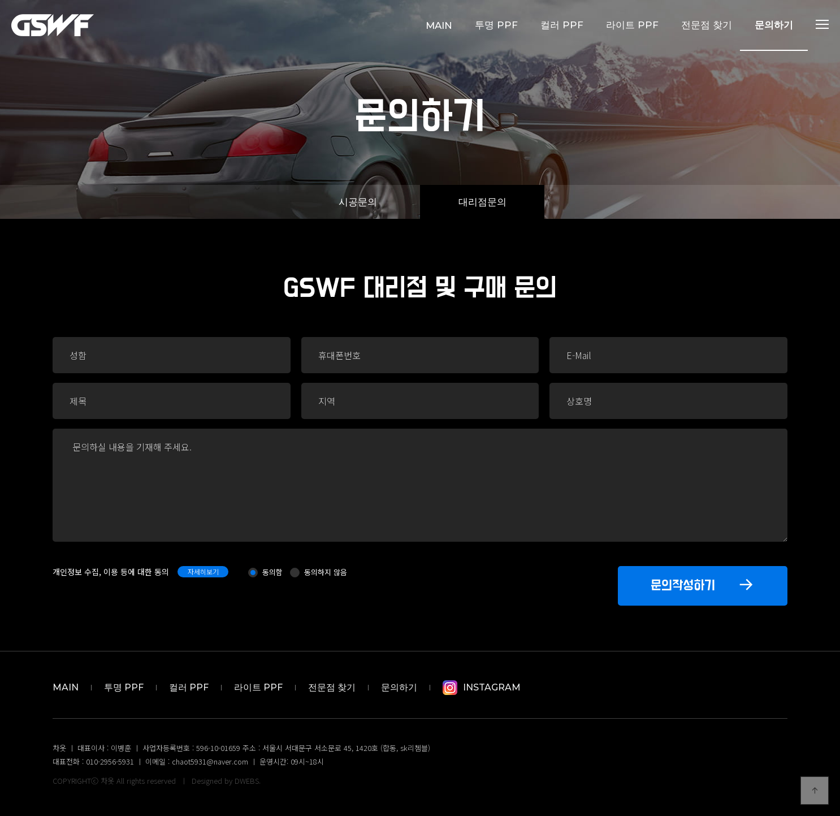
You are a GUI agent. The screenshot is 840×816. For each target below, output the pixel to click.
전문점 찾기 (706, 25)
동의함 (272, 572)
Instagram (482, 687)
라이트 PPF (632, 25)
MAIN (439, 25)
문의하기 (774, 25)
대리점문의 (482, 202)
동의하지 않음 (325, 572)
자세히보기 (203, 571)
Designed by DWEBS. (226, 780)
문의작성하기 (703, 584)
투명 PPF (496, 25)
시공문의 (358, 202)
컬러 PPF (561, 25)
